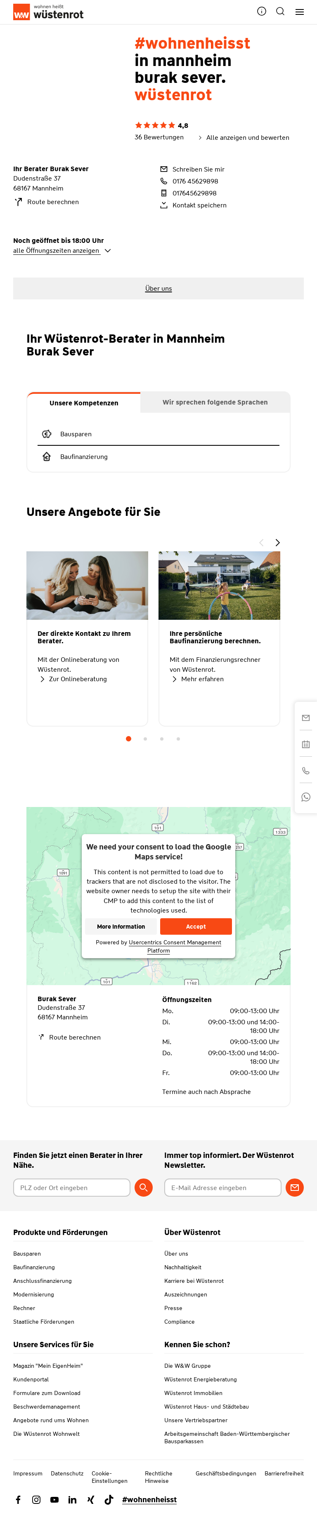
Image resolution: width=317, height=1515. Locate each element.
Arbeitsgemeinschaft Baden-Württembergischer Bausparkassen (227, 1437)
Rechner (24, 1308)
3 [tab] (162, 739)
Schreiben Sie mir (191, 169)
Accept (196, 926)
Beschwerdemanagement (46, 1406)
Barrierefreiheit (284, 1473)
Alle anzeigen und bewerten (242, 137)
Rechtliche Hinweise (159, 1477)
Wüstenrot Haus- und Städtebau (206, 1406)
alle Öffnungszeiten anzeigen (62, 250)
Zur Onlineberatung (72, 679)
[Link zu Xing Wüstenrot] (91, 1500)
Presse (173, 1308)
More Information (121, 926)
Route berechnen (46, 202)
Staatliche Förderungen (43, 1321)
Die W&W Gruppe (187, 1365)
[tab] (83, 402)
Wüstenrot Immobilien (193, 1393)
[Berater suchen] (144, 1188)
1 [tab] (129, 739)
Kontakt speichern (192, 205)
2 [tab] (145, 739)
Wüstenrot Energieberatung (200, 1379)
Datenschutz (67, 1473)
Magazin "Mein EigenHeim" (48, 1365)
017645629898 (187, 193)
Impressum (28, 1473)
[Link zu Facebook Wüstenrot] (18, 1500)
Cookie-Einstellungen (110, 1477)
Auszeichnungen (185, 1294)
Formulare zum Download (46, 1393)
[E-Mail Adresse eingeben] (223, 1188)
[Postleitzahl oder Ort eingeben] (71, 1188)
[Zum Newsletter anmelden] (295, 1188)
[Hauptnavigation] (296, 12)
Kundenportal (31, 1379)
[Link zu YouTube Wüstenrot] (54, 1500)
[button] (262, 12)
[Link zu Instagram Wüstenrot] (36, 1500)
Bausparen (27, 1253)
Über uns (176, 1253)
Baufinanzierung (34, 1267)
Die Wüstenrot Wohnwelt (46, 1433)
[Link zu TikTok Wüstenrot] (109, 1500)
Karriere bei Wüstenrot (194, 1280)
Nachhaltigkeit (182, 1267)
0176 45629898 (188, 181)
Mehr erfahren (197, 679)
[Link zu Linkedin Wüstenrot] (73, 1500)
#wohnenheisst (149, 1500)
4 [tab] (178, 739)
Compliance (179, 1321)
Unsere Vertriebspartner (195, 1420)
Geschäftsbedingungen (226, 1473)
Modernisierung (33, 1294)
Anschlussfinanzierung (42, 1280)
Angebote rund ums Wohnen (51, 1420)
